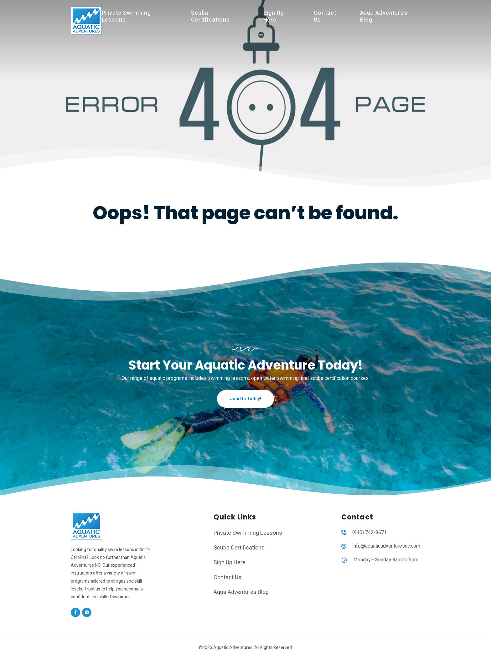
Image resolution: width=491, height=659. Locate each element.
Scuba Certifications (210, 16)
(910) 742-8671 (369, 532)
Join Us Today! (245, 399)
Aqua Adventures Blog (384, 16)
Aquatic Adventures (232, 647)
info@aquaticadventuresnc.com (386, 546)
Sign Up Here (273, 16)
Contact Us (325, 16)
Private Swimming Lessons (126, 16)
